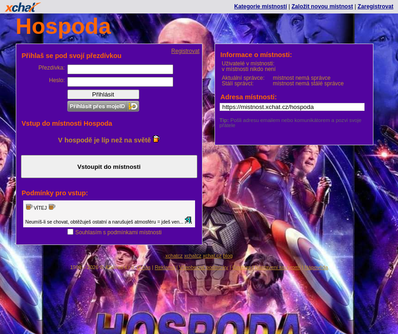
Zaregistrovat (375, 6)
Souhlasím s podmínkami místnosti (118, 232)
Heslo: (57, 80)
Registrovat (185, 51)
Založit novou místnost (322, 6)
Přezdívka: (52, 67)
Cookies (241, 267)
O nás (143, 267)
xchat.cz (212, 255)
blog (228, 255)
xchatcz (174, 255)
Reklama (165, 267)
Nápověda (316, 267)
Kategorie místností (260, 6)
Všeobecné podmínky (203, 267)
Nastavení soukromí (277, 267)
